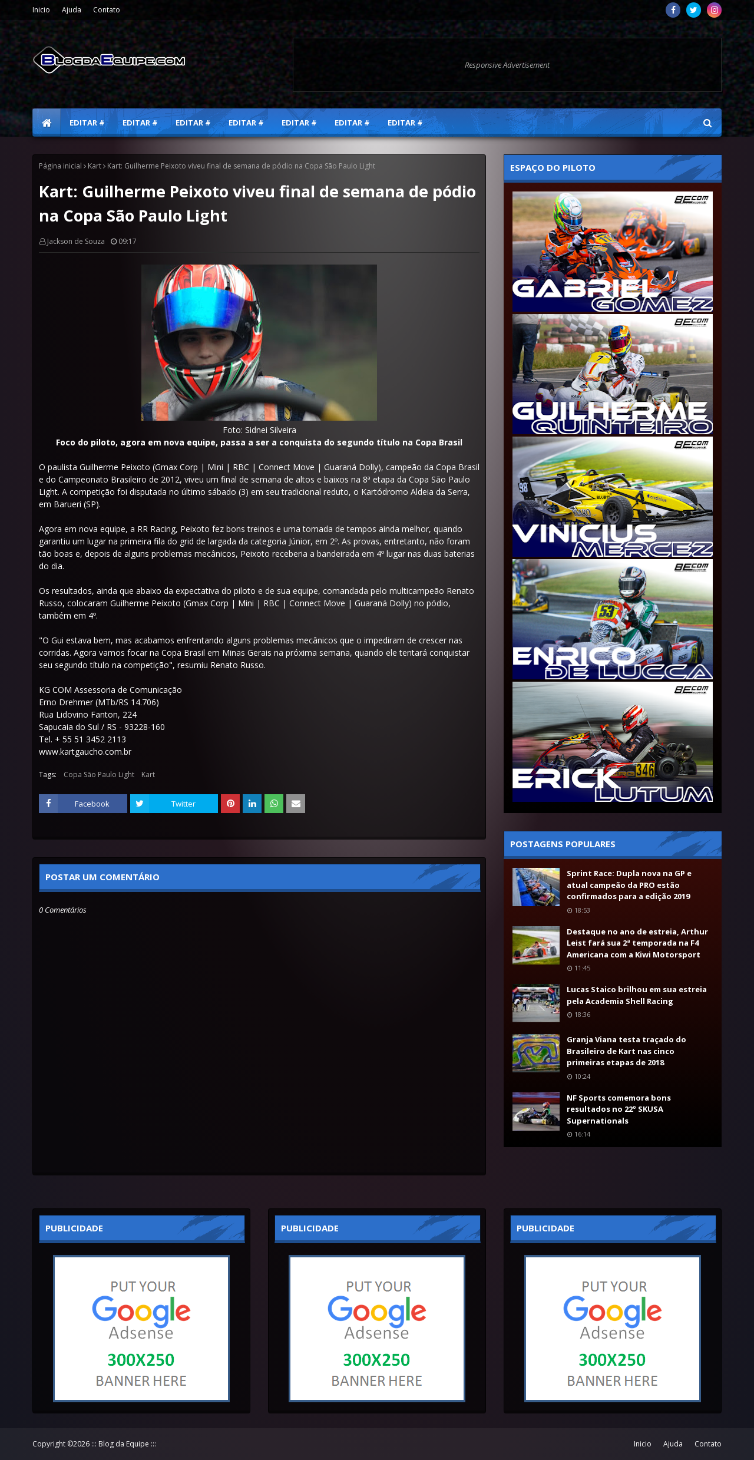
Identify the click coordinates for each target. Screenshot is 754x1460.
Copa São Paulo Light (99, 774)
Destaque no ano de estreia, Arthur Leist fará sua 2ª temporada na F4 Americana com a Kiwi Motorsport (637, 943)
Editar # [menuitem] (87, 122)
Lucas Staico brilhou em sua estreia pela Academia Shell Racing (637, 995)
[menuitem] (46, 122)
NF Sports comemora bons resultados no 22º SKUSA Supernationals (619, 1109)
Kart (94, 166)
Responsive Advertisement (507, 65)
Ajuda (71, 10)
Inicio (41, 10)
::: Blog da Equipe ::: (123, 1444)
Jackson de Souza (76, 241)
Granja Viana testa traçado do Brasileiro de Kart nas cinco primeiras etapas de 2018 (626, 1051)
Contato (106, 10)
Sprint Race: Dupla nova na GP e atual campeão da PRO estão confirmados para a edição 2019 (629, 884)
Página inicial (60, 166)
